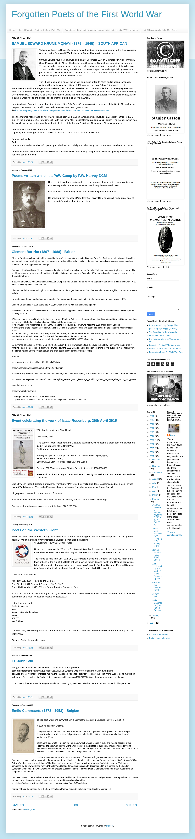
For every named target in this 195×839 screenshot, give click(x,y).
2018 (152, 444)
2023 (152, 424)
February (156, 499)
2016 (152, 452)
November (157, 466)
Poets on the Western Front (35, 530)
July (154, 483)
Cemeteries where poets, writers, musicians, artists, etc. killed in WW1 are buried (101, 30)
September (157, 472)
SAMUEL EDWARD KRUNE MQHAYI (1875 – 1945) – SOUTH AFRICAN (69, 43)
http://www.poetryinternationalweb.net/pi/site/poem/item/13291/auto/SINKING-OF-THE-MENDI (62, 110)
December (157, 459)
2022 (152, 428)
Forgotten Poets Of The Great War (165, 345)
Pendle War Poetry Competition (163, 325)
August (155, 479)
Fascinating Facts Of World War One (166, 352)
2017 (152, 448)
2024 (152, 420)
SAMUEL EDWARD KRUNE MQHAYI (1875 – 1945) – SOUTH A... (157, 515)
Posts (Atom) (30, 809)
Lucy (172, 435)
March (155, 495)
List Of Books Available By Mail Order (160, 30)
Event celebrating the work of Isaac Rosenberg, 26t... (157, 571)
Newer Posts (18, 805)
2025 (152, 416)
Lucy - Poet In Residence (160, 336)
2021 (152, 432)
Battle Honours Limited (159, 638)
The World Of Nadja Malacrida (163, 332)
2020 (152, 436)
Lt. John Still (22, 661)
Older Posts (131, 805)
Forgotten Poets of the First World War (87, 14)
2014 (152, 623)
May (154, 487)
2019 (152, 440)
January (156, 615)
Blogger (109, 826)
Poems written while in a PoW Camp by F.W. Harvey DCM (59, 176)
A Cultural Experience (159, 634)
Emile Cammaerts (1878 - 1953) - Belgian (45, 711)
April (154, 491)
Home (12, 30)
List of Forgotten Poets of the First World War (39, 30)
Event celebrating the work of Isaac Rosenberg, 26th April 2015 (64, 421)
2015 (152, 456)
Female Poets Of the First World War (166, 348)
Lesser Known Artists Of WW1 (163, 329)
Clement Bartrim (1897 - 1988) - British (44, 252)
